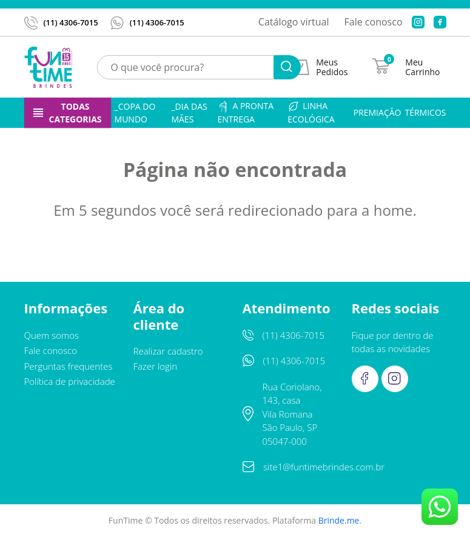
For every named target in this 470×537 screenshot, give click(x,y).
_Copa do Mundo (135, 113)
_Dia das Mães (189, 113)
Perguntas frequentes (68, 366)
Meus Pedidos (331, 67)
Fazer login (155, 366)
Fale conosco (373, 21)
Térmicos (425, 112)
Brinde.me (339, 520)
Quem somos (51, 335)
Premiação (377, 112)
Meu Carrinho (422, 67)
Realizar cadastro (168, 351)
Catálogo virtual (293, 21)
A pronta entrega (245, 112)
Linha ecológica (310, 112)
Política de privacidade (69, 381)
